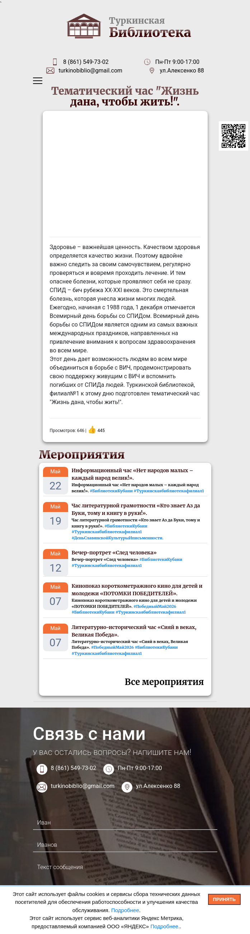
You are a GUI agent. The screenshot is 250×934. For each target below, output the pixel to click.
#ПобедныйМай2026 (154, 606)
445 (101, 430)
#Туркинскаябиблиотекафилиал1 (169, 490)
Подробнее (125, 910)
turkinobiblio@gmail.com (90, 70)
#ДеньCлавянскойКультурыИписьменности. (118, 537)
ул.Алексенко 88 (182, 70)
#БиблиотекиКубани (111, 490)
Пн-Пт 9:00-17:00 (140, 768)
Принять (224, 899)
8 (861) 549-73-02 (86, 61)
